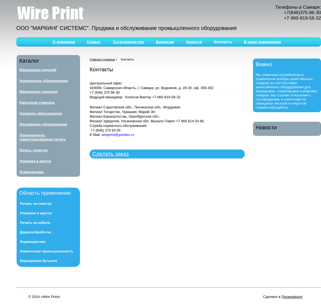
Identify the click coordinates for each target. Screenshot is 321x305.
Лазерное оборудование (40, 113)
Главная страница (102, 59)
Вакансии (165, 42)
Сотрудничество (128, 42)
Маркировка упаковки (38, 92)
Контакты (223, 42)
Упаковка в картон (35, 161)
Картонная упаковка (37, 102)
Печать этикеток (33, 150)
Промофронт (292, 297)
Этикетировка (31, 172)
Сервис (94, 42)
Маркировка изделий (37, 70)
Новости (194, 42)
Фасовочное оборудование (43, 124)
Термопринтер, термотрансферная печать (42, 137)
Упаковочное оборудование (43, 81)
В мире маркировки (262, 42)
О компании (64, 42)
